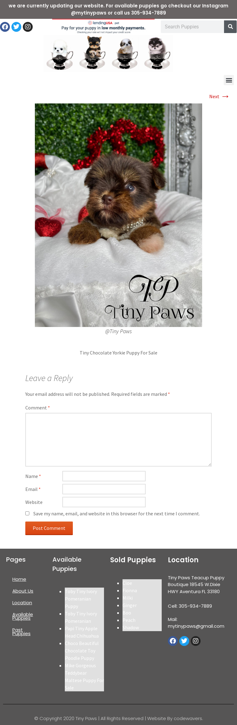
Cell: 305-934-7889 (190, 606)
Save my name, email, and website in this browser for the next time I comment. (116, 513)
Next (219, 96)
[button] (229, 80)
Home (19, 579)
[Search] (230, 26)
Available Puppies (22, 616)
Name (33, 476)
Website (34, 502)
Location (22, 602)
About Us (22, 591)
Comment (37, 407)
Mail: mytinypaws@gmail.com (196, 623)
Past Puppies (21, 632)
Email (33, 489)
